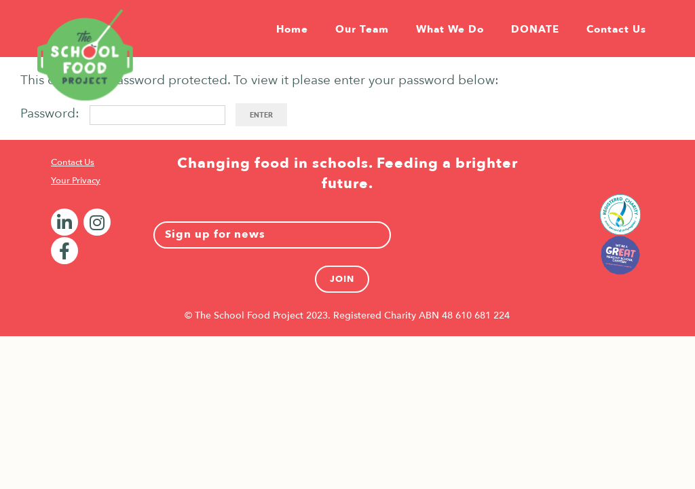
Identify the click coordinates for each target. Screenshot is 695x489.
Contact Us (72, 162)
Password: (122, 113)
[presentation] (503, 235)
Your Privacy (75, 181)
